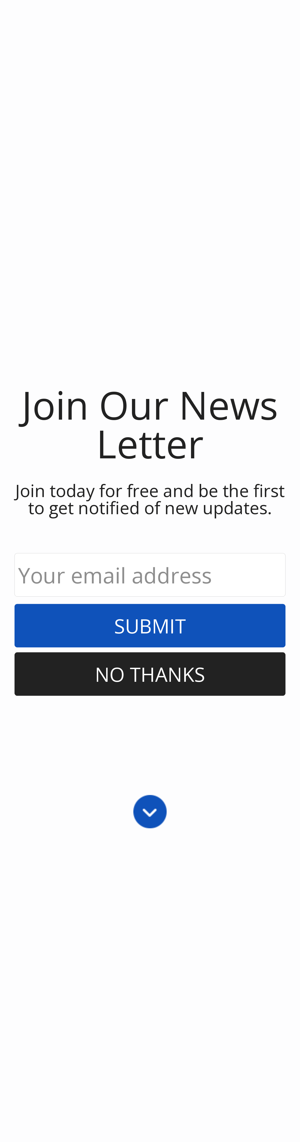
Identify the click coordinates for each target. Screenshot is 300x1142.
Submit (150, 625)
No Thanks (150, 674)
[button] (150, 424)
